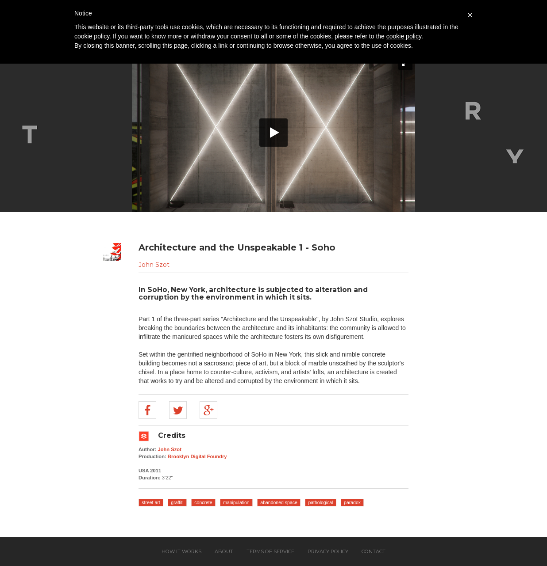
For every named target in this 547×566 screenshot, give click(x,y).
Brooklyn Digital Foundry (197, 456)
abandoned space (278, 502)
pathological (320, 502)
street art (151, 502)
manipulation (236, 502)
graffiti (177, 502)
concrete (203, 502)
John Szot (154, 265)
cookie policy (403, 36)
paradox (352, 502)
